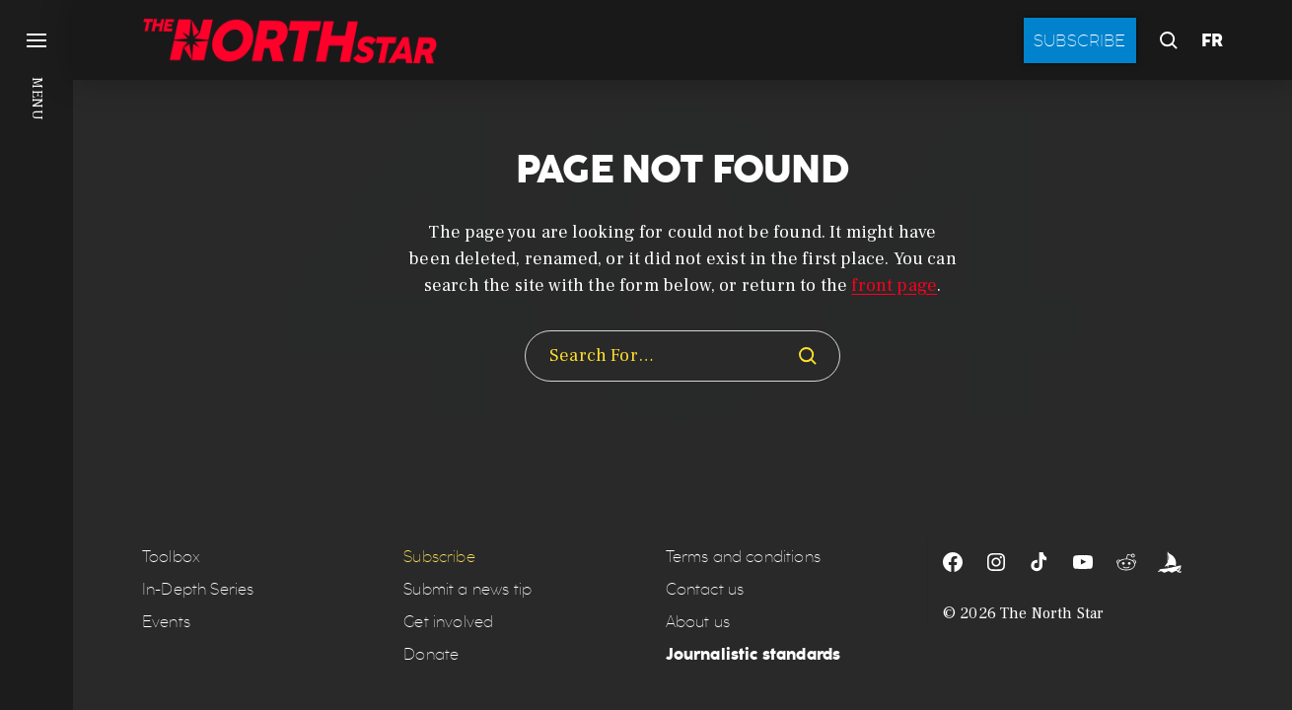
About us (698, 621)
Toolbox (171, 556)
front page (894, 285)
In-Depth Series (197, 589)
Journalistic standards (753, 654)
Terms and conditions (743, 556)
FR (1212, 40)
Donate (431, 654)
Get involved (448, 621)
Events (166, 621)
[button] (36, 355)
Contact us (705, 589)
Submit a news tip (467, 589)
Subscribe (1080, 40)
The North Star (1052, 613)
